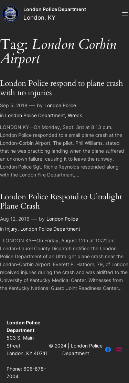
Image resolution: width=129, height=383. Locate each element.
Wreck (75, 115)
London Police (60, 105)
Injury (11, 229)
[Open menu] (125, 14)
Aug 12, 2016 (15, 219)
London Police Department (54, 9)
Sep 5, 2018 (14, 105)
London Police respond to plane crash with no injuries (61, 88)
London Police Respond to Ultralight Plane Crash (61, 201)
